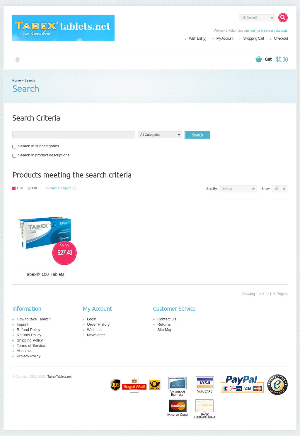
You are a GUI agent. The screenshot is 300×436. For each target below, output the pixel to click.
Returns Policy (29, 335)
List (32, 188)
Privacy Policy (28, 356)
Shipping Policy (30, 340)
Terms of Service (31, 345)
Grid (17, 188)
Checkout (281, 38)
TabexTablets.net (59, 376)
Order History (98, 324)
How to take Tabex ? (34, 319)
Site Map (164, 329)
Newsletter (96, 335)
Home (17, 59)
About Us (24, 351)
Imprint (22, 324)
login (253, 30)
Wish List (95, 329)
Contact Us (166, 319)
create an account (274, 30)
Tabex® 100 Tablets (44, 274)
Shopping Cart (253, 38)
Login (91, 319)
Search (30, 80)
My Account (225, 38)
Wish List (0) (197, 38)
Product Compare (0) (61, 188)
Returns (164, 324)
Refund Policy (28, 329)
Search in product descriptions (40, 155)
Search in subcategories (35, 146)
